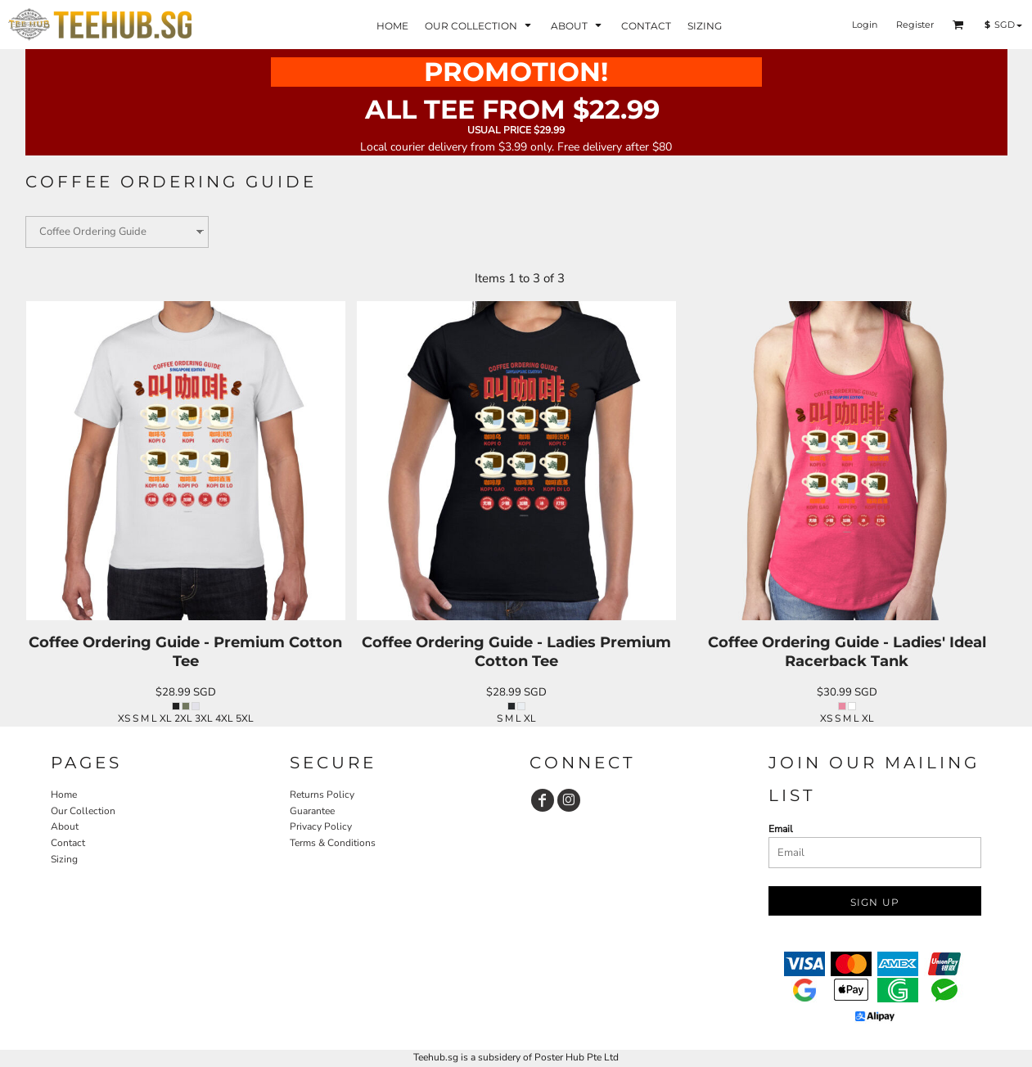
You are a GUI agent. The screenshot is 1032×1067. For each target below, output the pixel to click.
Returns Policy (322, 794)
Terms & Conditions (333, 842)
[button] (958, 24)
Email (780, 828)
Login (864, 24)
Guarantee (312, 810)
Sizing (64, 859)
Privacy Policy (321, 826)
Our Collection (83, 810)
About (65, 826)
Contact (68, 842)
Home (64, 794)
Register (915, 24)
